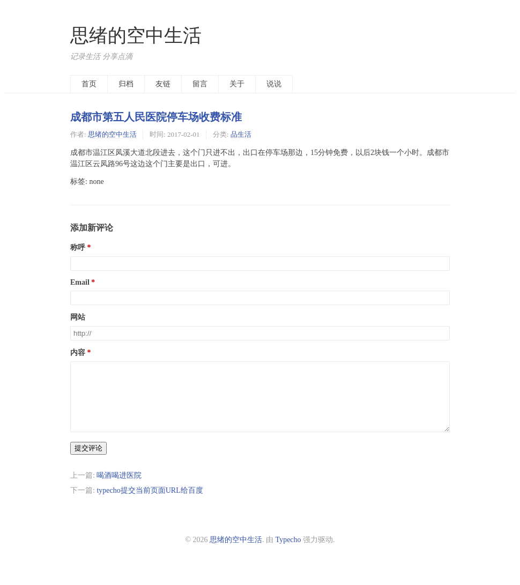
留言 (199, 84)
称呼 (77, 247)
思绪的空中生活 (136, 35)
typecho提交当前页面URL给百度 (149, 503)
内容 (77, 353)
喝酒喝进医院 (119, 488)
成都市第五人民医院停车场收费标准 (156, 117)
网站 (77, 317)
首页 (88, 84)
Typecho (288, 553)
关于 (236, 84)
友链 (162, 84)
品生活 (241, 134)
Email (80, 282)
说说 (273, 84)
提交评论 (88, 461)
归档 (125, 84)
